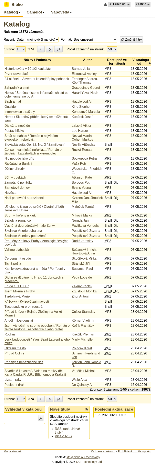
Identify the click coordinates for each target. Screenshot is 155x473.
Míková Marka (82, 215)
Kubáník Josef (82, 117)
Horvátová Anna (83, 253)
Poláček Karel (82, 348)
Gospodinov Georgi (86, 87)
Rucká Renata (82, 149)
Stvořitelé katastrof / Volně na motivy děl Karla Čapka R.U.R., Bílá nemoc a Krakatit (35, 372)
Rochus (10, 334)
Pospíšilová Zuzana (86, 230)
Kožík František (83, 325)
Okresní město (15, 348)
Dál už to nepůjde (17, 125)
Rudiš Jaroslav (82, 241)
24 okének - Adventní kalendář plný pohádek (36, 79)
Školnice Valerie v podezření (25, 236)
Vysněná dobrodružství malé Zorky (29, 225)
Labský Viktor (81, 125)
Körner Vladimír (83, 320)
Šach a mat (12, 101)
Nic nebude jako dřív (19, 158)
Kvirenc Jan (80, 198)
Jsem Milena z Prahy (19, 291)
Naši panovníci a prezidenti (24, 198)
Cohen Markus (82, 139)
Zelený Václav (82, 286)
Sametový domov (17, 187)
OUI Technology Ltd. (89, 461)
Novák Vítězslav (83, 144)
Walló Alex (79, 379)
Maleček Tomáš (83, 206)
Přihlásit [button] (117, 4)
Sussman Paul (82, 268)
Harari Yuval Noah (85, 92)
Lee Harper (80, 130)
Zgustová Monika (84, 291)
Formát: (66, 39)
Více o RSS (63, 436)
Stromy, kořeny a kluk (20, 215)
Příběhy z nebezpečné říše (23, 362)
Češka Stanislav (83, 311)
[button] (128, 4)
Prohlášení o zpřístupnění (134, 451)
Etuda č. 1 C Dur (16, 286)
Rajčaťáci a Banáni (18, 163)
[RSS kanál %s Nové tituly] (86, 409)
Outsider (10, 106)
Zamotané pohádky (18, 182)
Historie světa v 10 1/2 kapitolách (28, 68)
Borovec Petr (81, 182)
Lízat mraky (12, 379)
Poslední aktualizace (114, 409)
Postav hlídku (14, 130)
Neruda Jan (80, 220)
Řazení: (9, 39)
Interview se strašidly (19, 111)
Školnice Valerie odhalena (23, 230)
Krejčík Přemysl (83, 334)
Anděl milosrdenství (18, 320)
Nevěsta (10, 192)
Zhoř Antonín (81, 296)
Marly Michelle (82, 339)
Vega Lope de (82, 277)
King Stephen (81, 106)
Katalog (17, 24)
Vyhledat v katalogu (23, 409)
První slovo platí (16, 74)
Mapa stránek (12, 451)
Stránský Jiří (81, 263)
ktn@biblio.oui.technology (83, 457)
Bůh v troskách (15, 177)
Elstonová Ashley (84, 74)
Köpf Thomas (81, 82)
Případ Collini (14, 353)
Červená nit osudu (17, 258)
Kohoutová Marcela (86, 111)
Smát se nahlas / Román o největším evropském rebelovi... (31, 137)
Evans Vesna (81, 187)
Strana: (9, 49)
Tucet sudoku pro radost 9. (23, 306)
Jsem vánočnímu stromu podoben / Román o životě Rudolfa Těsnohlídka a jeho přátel (37, 327)
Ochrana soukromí (103, 451)
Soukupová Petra (84, 158)
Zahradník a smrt (16, 87)
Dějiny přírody (14, 168)
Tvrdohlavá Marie (17, 296)
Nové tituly (60, 409)
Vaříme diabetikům (17, 249)
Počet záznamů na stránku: (86, 49)
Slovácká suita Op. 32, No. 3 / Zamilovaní (34, 144)
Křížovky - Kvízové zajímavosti (26, 301)
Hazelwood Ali (82, 101)
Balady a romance (17, 220)
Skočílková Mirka (84, 258)
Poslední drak (14, 384)
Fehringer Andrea (84, 79)
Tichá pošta (12, 263)
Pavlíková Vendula (85, 225)
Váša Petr (79, 163)
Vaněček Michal (83, 371)
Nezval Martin (82, 136)
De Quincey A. (82, 384)
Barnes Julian (82, 68)
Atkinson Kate (82, 177)
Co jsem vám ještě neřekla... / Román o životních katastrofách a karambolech (33, 151)
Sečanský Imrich (84, 249)
